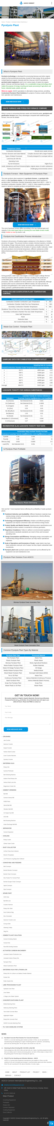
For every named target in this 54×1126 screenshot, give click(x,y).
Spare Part (7, 893)
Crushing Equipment (9, 1100)
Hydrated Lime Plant (9, 988)
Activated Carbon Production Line (12, 954)
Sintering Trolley (8, 927)
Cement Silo (7, 943)
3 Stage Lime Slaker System (11, 996)
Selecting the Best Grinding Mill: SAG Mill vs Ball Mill (19, 1048)
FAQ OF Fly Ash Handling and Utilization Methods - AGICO (21, 1058)
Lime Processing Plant (11, 985)
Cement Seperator (8, 832)
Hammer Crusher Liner (10, 920)
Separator (6, 828)
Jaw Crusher (7, 740)
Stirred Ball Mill (8, 805)
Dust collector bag (9, 912)
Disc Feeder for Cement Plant (12, 878)
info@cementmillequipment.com (14, 1085)
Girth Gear (6, 897)
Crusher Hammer (8, 904)
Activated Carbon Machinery (19, 22)
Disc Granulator (8, 916)
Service (8, 1075)
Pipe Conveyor (7, 889)
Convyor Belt (7, 923)
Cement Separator (8, 1107)
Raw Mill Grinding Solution (11, 946)
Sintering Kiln (8, 763)
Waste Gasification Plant (10, 966)
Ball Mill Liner (7, 901)
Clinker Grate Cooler (9, 843)
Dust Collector (9, 847)
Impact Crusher (8, 748)
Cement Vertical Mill (9, 797)
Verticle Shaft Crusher (9, 752)
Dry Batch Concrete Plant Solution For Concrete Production (21, 1038)
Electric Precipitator (9, 855)
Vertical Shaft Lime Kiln (10, 782)
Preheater (6, 1102)
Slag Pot (6, 931)
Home (3, 22)
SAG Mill (6, 816)
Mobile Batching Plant (9, 1004)
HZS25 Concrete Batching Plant (12, 1023)
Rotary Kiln (6, 767)
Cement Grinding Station (10, 939)
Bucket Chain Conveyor (10, 874)
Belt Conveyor (7, 866)
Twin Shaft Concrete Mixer (11, 1011)
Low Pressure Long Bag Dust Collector (14, 859)
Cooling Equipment (9, 1110)
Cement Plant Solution (12, 935)
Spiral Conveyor (8, 885)
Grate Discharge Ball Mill (10, 824)
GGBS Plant (7, 801)
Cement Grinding (9, 790)
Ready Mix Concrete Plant (10, 1019)
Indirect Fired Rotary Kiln (10, 778)
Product (8, 22)
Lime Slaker (7, 992)
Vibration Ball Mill (8, 809)
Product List (25, 1072)
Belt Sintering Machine (10, 774)
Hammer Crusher (8, 744)
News (4, 1034)
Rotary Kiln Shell (8, 908)
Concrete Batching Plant (13, 1000)
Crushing (6, 736)
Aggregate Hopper (8, 1015)
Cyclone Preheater (8, 771)
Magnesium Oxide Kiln (10, 786)
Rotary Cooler (7, 839)
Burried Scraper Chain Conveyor (12, 881)
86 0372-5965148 (9, 1093)
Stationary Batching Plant (10, 1008)
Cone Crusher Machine (10, 755)
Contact (17, 1075)
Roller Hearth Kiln (8, 981)
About (14, 1072)
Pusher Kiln (7, 977)
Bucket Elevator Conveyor (10, 870)
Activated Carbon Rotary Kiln (11, 958)
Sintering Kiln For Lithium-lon (14, 969)
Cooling (5, 836)
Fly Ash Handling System (12, 1027)
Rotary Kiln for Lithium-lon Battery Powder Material (17, 973)
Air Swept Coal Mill (9, 813)
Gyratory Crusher (8, 759)
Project (36, 1072)
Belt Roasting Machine (10, 820)
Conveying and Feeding (11, 862)
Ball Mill (6, 794)
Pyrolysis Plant (7, 962)
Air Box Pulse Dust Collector (11, 851)
